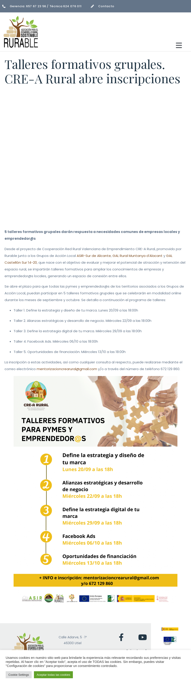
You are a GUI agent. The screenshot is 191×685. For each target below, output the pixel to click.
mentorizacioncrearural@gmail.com (67, 369)
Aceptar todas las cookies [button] (53, 674)
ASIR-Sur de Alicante (94, 255)
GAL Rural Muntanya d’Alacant (137, 255)
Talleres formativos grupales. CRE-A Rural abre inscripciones (92, 71)
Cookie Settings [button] (18, 674)
